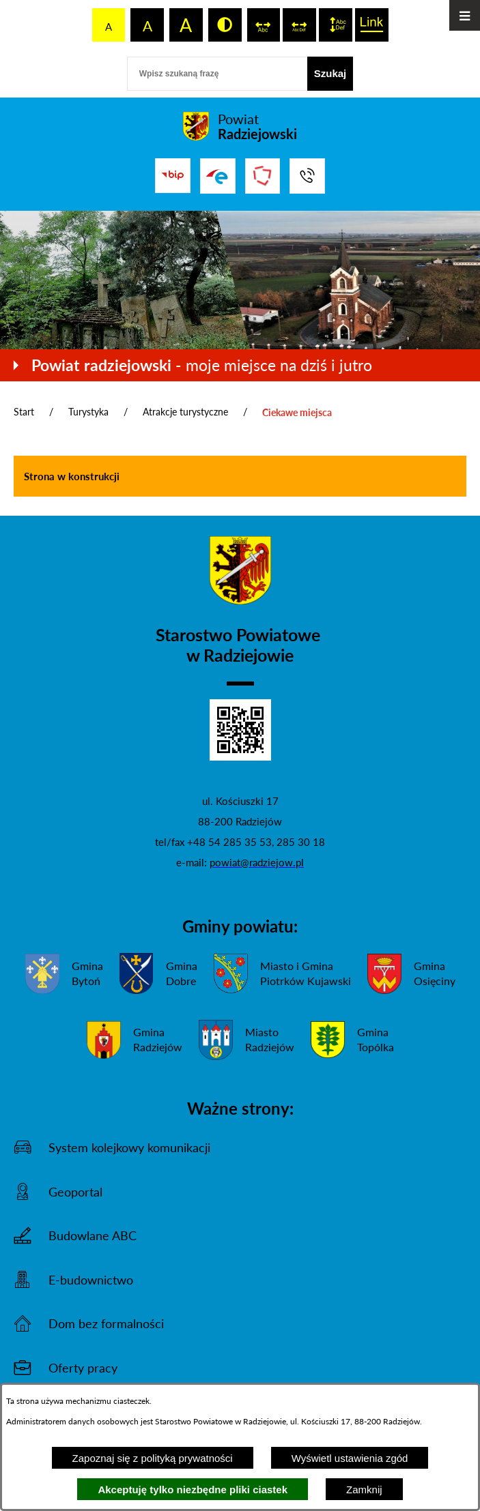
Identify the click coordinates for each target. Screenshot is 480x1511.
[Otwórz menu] (464, 15)
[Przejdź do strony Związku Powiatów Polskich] (263, 176)
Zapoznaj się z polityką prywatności (152, 1458)
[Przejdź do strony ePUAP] (218, 176)
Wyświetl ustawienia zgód (350, 1458)
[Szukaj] (330, 74)
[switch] (264, 25)
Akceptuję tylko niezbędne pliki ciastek (192, 1489)
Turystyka (88, 411)
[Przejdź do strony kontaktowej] (307, 176)
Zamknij (364, 1489)
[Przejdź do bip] (173, 175)
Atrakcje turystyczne (185, 411)
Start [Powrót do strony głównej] (24, 411)
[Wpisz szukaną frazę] (217, 74)
